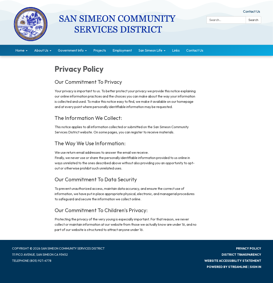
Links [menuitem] (176, 50)
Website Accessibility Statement (232, 261)
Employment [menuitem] (122, 50)
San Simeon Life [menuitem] (150, 50)
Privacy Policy (248, 248)
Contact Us (251, 11)
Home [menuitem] (19, 50)
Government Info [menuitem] (71, 50)
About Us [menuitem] (41, 50)
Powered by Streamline (227, 267)
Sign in (255, 267)
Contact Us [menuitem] (194, 50)
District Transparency (241, 255)
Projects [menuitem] (99, 50)
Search (253, 20)
